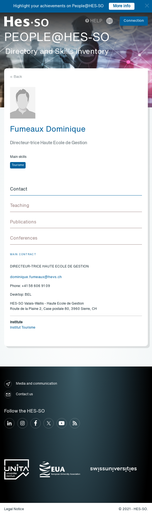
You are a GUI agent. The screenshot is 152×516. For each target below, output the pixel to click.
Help (93, 21)
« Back (16, 77)
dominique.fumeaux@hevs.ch (36, 277)
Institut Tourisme (22, 327)
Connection (134, 21)
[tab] (76, 189)
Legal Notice (14, 509)
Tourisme (18, 165)
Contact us (18, 394)
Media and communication (30, 384)
